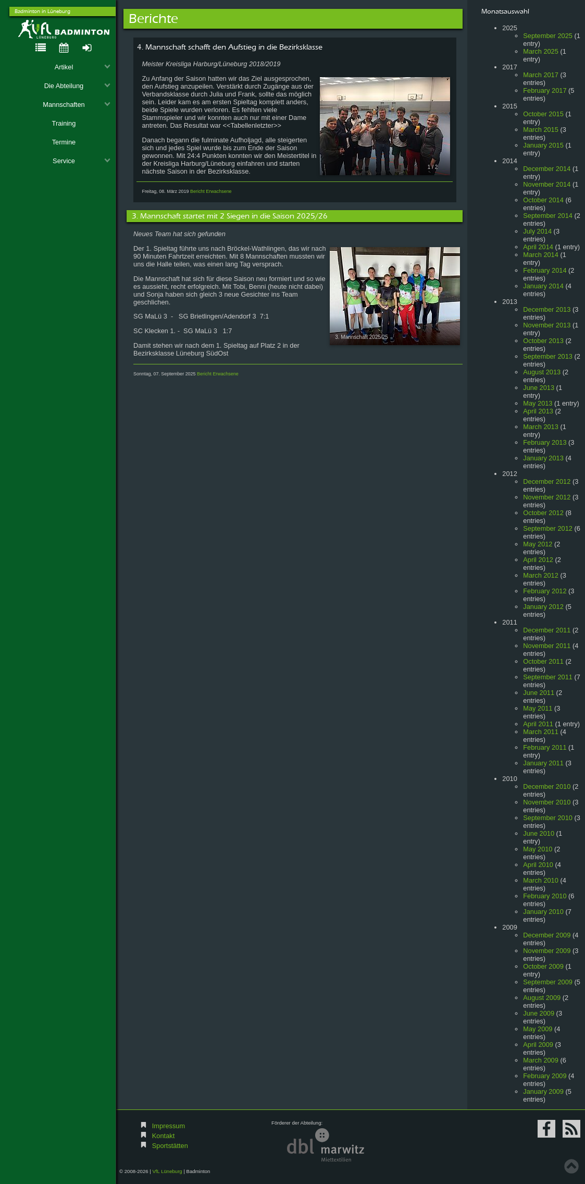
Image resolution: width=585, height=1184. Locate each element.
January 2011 (543, 763)
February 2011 (544, 747)
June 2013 (538, 388)
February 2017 (544, 90)
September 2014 (547, 215)
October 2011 (543, 661)
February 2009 (544, 1076)
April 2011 (538, 724)
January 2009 (543, 1091)
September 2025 (547, 36)
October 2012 (543, 513)
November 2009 (546, 951)
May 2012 (537, 544)
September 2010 (547, 818)
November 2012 (546, 497)
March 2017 (540, 75)
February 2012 (544, 591)
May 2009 (537, 1029)
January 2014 (543, 286)
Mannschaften (76, 104)
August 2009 (542, 998)
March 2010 (540, 880)
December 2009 (546, 935)
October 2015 (543, 114)
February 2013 (544, 442)
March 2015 (540, 129)
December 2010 (546, 786)
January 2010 (543, 912)
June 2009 (538, 1013)
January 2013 (543, 458)
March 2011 (540, 732)
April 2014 (538, 247)
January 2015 (543, 145)
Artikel (83, 67)
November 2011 (546, 646)
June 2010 (538, 833)
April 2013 (538, 411)
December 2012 (546, 481)
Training (64, 123)
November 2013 (546, 325)
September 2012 (547, 528)
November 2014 (546, 184)
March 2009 (540, 1060)
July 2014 (537, 231)
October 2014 (543, 200)
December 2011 (546, 630)
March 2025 (540, 51)
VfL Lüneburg (167, 1171)
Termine (64, 142)
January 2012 (543, 607)
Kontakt (163, 1136)
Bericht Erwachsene (211, 191)
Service (81, 161)
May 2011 (537, 708)
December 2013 (546, 309)
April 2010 (538, 865)
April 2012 (538, 560)
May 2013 (537, 403)
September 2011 (547, 677)
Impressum (168, 1126)
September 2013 (547, 356)
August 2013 (542, 372)
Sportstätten (170, 1146)
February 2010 (544, 896)
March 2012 (540, 575)
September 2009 (547, 982)
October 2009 (543, 966)
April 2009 (538, 1044)
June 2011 (538, 693)
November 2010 (546, 802)
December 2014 (546, 169)
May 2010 (537, 849)
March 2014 (540, 255)
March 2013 (540, 427)
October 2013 (543, 341)
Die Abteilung (77, 86)
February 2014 (544, 270)
